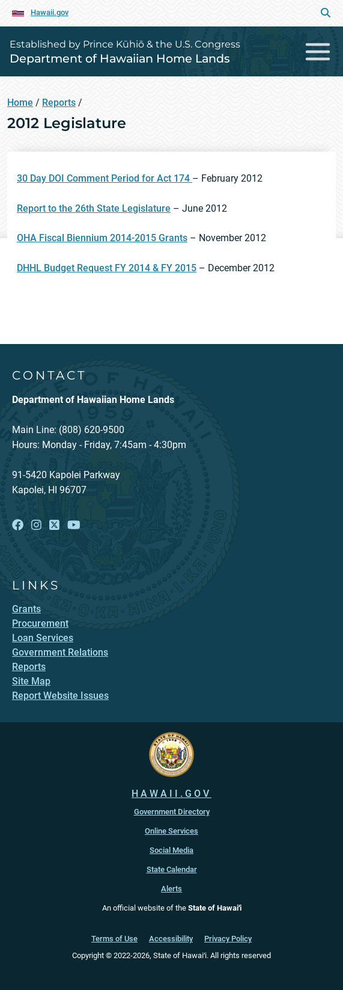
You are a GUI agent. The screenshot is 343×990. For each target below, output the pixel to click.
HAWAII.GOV (171, 793)
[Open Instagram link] (36, 525)
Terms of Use (114, 938)
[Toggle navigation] (318, 51)
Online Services (171, 830)
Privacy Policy (228, 938)
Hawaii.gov (49, 12)
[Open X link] (54, 525)
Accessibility (171, 938)
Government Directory (172, 811)
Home (20, 102)
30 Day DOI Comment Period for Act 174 (104, 178)
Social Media (171, 850)
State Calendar (172, 869)
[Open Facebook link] (17, 525)
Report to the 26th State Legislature (94, 208)
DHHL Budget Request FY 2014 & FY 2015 (106, 268)
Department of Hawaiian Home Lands (120, 58)
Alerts (171, 888)
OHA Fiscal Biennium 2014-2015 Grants (102, 238)
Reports (59, 102)
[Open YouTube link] (73, 525)
